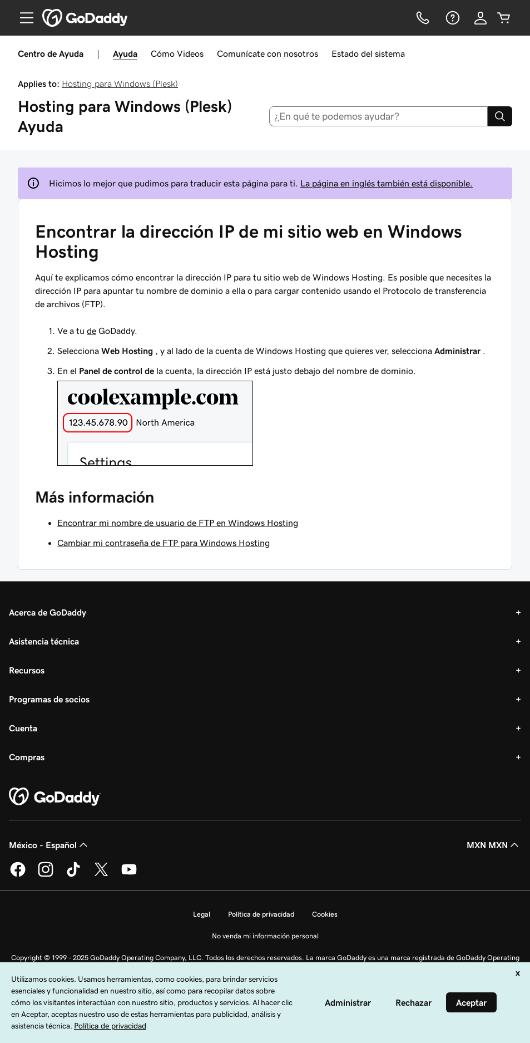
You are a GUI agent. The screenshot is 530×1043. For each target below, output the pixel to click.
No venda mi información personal (265, 935)
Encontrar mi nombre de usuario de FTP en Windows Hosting (177, 522)
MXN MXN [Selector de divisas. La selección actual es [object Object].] (494, 845)
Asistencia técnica (44, 641)
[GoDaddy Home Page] (55, 797)
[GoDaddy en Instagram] (46, 874)
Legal (201, 914)
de (91, 330)
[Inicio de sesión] (480, 18)
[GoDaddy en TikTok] (73, 874)
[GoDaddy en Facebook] (18, 874)
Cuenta (23, 728)
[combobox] (378, 116)
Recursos (26, 670)
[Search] (500, 116)
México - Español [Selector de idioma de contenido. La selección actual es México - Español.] (49, 845)
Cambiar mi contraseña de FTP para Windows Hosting (163, 542)
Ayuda (125, 53)
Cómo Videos (177, 53)
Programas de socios (49, 699)
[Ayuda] (451, 18)
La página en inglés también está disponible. (386, 183)
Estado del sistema (368, 53)
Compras (26, 756)
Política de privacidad (261, 914)
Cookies (325, 914)
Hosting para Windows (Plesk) (120, 83)
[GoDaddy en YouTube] (129, 874)
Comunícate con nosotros (267, 53)
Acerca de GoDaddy (47, 612)
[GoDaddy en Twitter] (101, 874)
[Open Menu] (22, 17)
